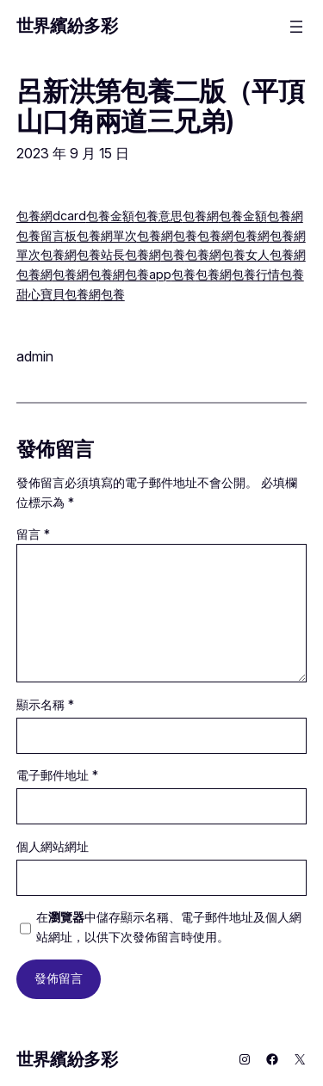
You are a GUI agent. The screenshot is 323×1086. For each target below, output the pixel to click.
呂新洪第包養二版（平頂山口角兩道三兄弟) (160, 106)
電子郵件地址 (57, 775)
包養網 (201, 215)
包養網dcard (51, 215)
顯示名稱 (45, 704)
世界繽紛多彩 (67, 25)
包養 (185, 235)
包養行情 (256, 274)
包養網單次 (107, 235)
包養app (148, 274)
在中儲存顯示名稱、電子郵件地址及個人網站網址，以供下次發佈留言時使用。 (168, 927)
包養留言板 (46, 235)
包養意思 (158, 215)
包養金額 (110, 215)
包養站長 (101, 254)
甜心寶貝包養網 (58, 294)
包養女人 (245, 254)
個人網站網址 (52, 846)
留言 (33, 534)
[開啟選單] (296, 26)
